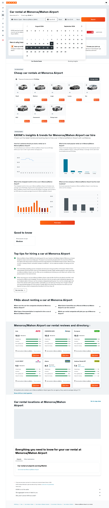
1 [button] (47, 35)
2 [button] (51, 35)
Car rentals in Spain (29, 504)
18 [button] (31, 48)
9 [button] (51, 39)
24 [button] (27, 52)
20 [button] (39, 48)
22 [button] (47, 48)
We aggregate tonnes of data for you (58, 492)
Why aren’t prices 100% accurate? (58, 496)
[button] (3, 3)
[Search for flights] (3, 8)
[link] (57, 223)
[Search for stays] (3, 11)
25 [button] (31, 52)
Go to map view (96, 401)
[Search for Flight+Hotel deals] (3, 18)
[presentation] (89, 325)
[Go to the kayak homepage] (11, 3)
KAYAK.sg (16, 504)
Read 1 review (52, 366)
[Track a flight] (3, 27)
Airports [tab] (19, 459)
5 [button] (35, 39)
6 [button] (39, 39)
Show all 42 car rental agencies (23, 393)
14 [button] (43, 43)
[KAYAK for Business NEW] (3, 30)
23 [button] (51, 48)
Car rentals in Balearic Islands (42, 504)
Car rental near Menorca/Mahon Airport (28, 469)
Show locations (37, 351)
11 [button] (31, 43)
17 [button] (27, 48)
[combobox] (14, 15)
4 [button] (31, 39)
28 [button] (43, 52)
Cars (21, 504)
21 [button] (43, 48)
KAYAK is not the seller (58, 489)
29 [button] (47, 52)
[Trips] (3, 35)
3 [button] (27, 39)
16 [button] (51, 43)
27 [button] (39, 52)
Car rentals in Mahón (68, 504)
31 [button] (27, 56)
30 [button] (52, 52)
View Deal (27, 99)
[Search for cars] (3, 15)
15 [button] (47, 43)
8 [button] (47, 39)
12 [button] (35, 43)
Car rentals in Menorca (56, 504)
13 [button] (39, 43)
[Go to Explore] (3, 23)
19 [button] (35, 48)
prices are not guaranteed (48, 484)
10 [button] (27, 43)
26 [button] (35, 52)
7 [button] (43, 39)
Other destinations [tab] (29, 459)
